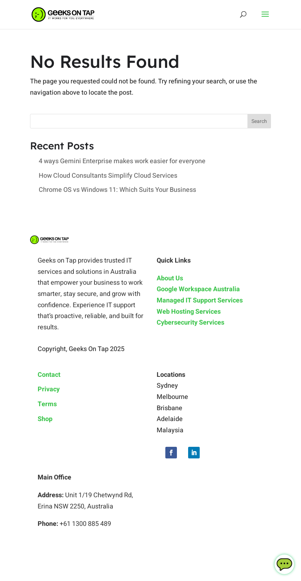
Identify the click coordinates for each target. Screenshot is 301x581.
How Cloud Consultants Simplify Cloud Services (108, 176)
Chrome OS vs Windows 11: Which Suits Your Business (117, 190)
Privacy (49, 389)
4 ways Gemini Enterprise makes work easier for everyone (122, 161)
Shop (45, 419)
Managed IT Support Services (200, 300)
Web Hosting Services (189, 312)
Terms (47, 404)
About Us (170, 278)
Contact (49, 375)
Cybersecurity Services (190, 322)
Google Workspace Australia (198, 289)
